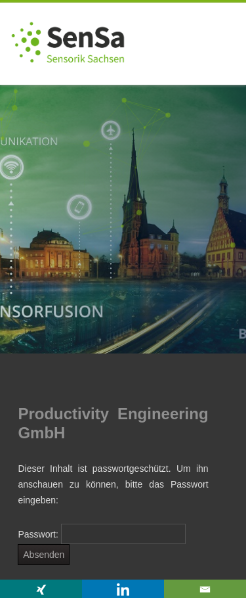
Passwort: (102, 534)
